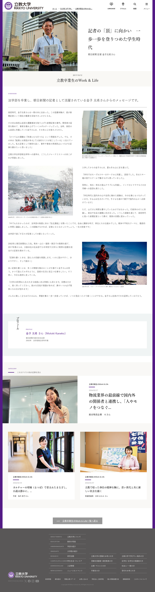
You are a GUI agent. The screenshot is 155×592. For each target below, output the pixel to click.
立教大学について (65, 536)
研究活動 (61, 556)
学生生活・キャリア (65, 561)
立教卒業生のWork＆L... (83, 8)
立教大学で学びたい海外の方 (133, 556)
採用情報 (48, 579)
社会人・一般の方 (128, 566)
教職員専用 (126, 579)
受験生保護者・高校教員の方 (102, 561)
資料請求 (58, 579)
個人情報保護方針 (113, 579)
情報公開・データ (69, 579)
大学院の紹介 (63, 551)
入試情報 (61, 565)
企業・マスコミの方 (98, 566)
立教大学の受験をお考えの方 (102, 556)
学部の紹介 (62, 546)
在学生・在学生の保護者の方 (132, 561)
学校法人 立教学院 (98, 579)
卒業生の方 (95, 570)
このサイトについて (140, 579)
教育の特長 (62, 541)
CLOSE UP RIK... (66, 8)
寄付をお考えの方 (128, 570)
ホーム (54, 8)
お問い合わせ (83, 579)
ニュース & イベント (66, 570)
